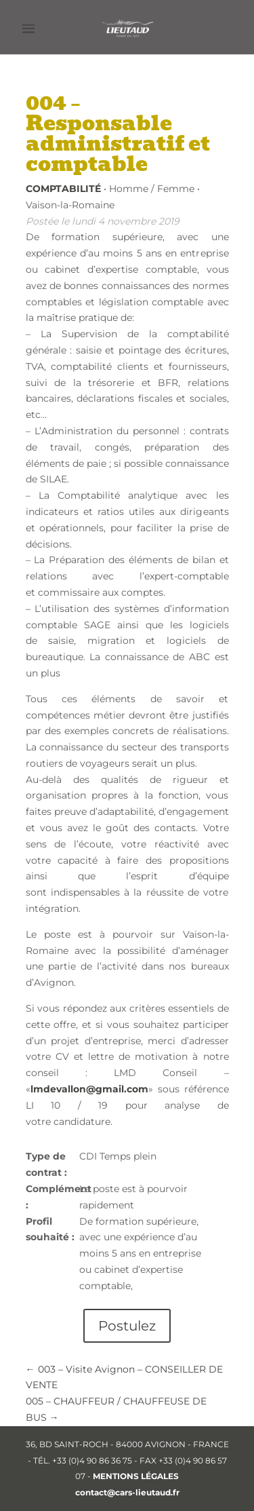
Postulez (127, 1326)
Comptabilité (63, 189)
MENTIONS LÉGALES (136, 1476)
